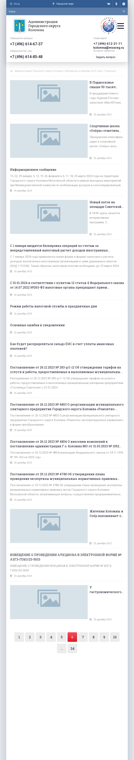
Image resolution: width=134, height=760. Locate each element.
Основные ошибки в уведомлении (37, 310)
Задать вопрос (107, 58)
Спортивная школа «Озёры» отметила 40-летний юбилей (89, 123)
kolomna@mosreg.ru (109, 48)
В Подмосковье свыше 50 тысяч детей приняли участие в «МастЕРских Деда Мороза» (90, 85)
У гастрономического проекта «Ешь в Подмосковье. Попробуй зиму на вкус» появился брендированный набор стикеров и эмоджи (90, 569)
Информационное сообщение (33, 160)
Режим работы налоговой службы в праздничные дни (53, 291)
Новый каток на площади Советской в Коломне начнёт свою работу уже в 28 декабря (89, 194)
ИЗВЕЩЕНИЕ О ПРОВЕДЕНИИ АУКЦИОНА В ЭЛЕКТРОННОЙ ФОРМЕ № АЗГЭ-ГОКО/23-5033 (65, 536)
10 (115, 611)
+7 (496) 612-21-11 (107, 44)
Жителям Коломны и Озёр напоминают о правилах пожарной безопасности (91, 498)
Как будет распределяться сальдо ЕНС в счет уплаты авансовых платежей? (62, 331)
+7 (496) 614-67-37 (26, 45)
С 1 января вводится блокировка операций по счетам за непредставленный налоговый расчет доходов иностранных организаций (59, 232)
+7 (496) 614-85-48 (26, 58)
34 (72, 622)
